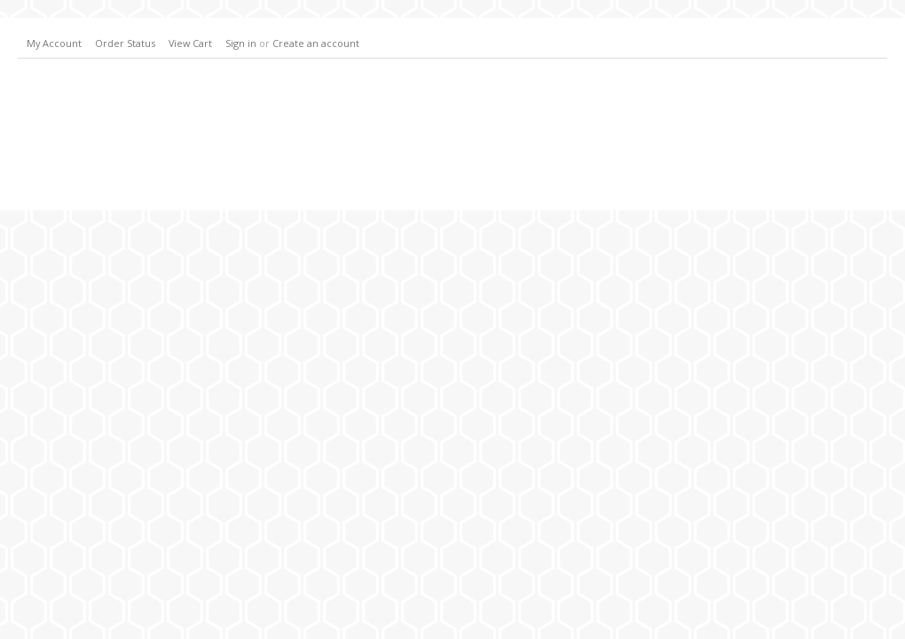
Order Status (125, 43)
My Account (54, 43)
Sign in (240, 43)
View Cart (190, 43)
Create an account (315, 43)
